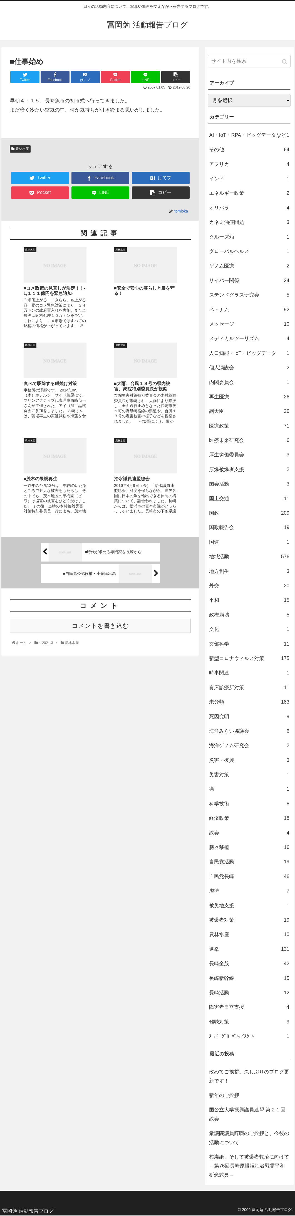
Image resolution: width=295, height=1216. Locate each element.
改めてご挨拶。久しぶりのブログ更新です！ (249, 1076)
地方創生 (249, 571)
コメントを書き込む (100, 534)
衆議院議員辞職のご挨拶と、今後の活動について (249, 1138)
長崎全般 (249, 963)
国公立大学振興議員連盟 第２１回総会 (247, 1114)
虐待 (249, 890)
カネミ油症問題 (249, 222)
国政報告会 (249, 527)
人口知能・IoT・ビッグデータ (249, 353)
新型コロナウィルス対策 (249, 658)
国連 (249, 542)
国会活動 (249, 483)
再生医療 (249, 396)
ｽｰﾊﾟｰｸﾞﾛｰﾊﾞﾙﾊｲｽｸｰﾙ (249, 1036)
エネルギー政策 (249, 193)
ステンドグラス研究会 (249, 294)
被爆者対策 (249, 920)
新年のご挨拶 (224, 1095)
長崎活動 (249, 992)
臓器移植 (249, 847)
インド (249, 178)
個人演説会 (249, 367)
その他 (249, 149)
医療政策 (249, 425)
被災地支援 (249, 905)
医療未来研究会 (249, 440)
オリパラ (249, 207)
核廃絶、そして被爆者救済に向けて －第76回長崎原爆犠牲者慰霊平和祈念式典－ (249, 1166)
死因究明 (249, 716)
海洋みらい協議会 (249, 731)
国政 (249, 513)
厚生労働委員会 (249, 454)
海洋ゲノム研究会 (249, 745)
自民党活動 (249, 861)
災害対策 (249, 774)
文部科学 (249, 643)
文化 (249, 629)
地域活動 (249, 556)
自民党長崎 (249, 876)
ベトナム (249, 309)
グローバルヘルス (249, 251)
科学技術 (249, 803)
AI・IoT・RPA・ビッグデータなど (249, 135)
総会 (249, 832)
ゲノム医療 (249, 265)
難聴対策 (249, 1021)
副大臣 (249, 411)
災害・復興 (249, 760)
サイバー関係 (249, 280)
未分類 (249, 701)
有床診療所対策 (249, 687)
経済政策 (249, 818)
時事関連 (249, 672)
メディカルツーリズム (249, 338)
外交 (249, 585)
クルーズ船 (249, 236)
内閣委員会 (249, 382)
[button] (285, 62)
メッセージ (249, 324)
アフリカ (249, 164)
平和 (249, 600)
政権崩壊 (249, 614)
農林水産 (22, 149)
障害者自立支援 (249, 1007)
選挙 (249, 949)
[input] (249, 61)
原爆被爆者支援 (249, 469)
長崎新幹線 (249, 978)
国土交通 (249, 498)
